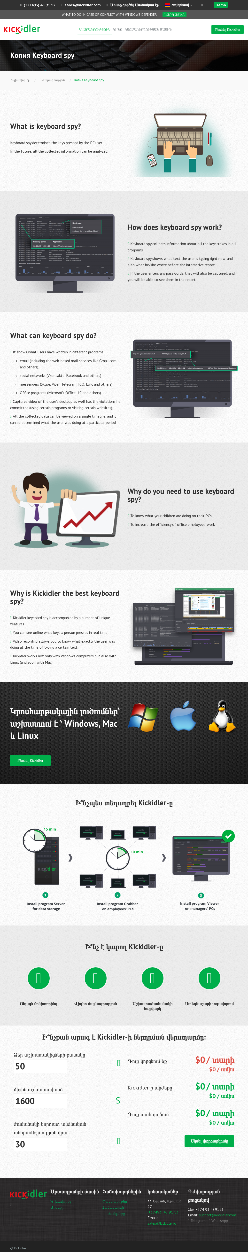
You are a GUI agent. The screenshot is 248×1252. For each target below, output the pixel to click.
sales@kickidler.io (161, 1223)
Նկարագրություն (94, 29)
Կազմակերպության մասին (148, 29)
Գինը (117, 29)
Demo (221, 4)
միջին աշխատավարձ (38, 1089)
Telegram (197, 1220)
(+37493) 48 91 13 (37, 4)
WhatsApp (218, 1220)
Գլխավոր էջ (60, 1201)
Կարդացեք (174, 14)
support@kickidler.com (217, 1215)
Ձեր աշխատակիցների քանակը (49, 1054)
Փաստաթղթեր (114, 1201)
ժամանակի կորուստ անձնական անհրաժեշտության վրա (50, 1128)
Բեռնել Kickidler (227, 29)
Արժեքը (56, 1207)
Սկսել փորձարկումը (209, 1141)
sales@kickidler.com (81, 4)
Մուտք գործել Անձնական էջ (133, 4)
